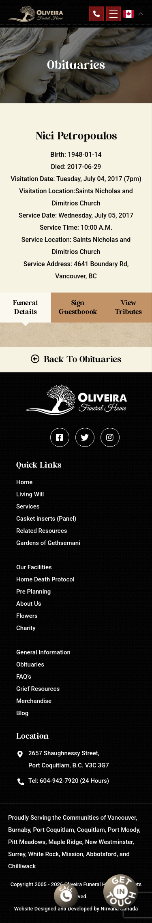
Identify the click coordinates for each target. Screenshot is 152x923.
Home (24, 482)
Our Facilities (34, 567)
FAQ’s (23, 676)
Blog (22, 713)
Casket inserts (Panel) (46, 518)
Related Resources (41, 530)
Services (27, 506)
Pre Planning (33, 591)
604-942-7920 (59, 780)
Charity (26, 628)
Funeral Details (25, 307)
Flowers (27, 616)
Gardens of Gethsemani (48, 543)
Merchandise (33, 701)
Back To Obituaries (82, 359)
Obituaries (30, 664)
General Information (43, 652)
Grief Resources (38, 688)
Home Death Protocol (45, 579)
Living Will (30, 494)
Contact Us (96, 14)
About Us (28, 603)
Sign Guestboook (78, 307)
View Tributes (128, 307)
